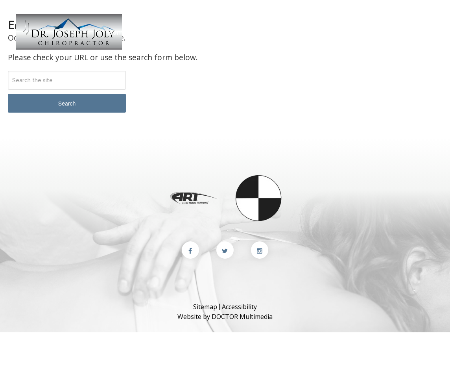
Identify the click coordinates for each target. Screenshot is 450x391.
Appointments (409, 32)
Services (240, 32)
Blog (330, 32)
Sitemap (205, 306)
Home (117, 32)
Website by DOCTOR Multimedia (225, 316)
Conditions (288, 32)
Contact (307, 15)
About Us (147, 32)
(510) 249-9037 (363, 15)
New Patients (200, 32)
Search (67, 103)
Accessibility (239, 306)
